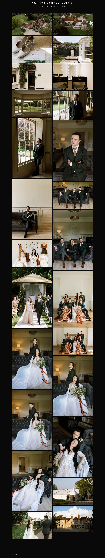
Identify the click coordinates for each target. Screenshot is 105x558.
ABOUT (46, 7)
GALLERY (41, 7)
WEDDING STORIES (55, 7)
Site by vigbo (14, 554)
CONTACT (63, 7)
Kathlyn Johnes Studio (52, 4)
